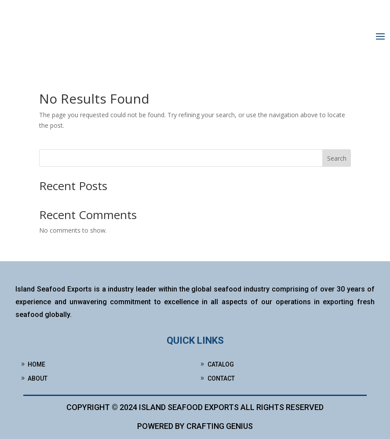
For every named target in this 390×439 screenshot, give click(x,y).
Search (336, 158)
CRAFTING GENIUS (219, 426)
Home (36, 364)
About (37, 378)
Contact (221, 378)
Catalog (221, 364)
